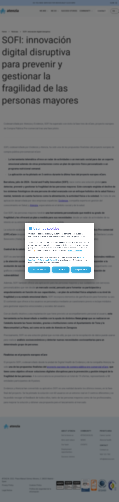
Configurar (60, 269)
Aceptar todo (81, 269)
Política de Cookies (75, 250)
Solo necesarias (39, 269)
